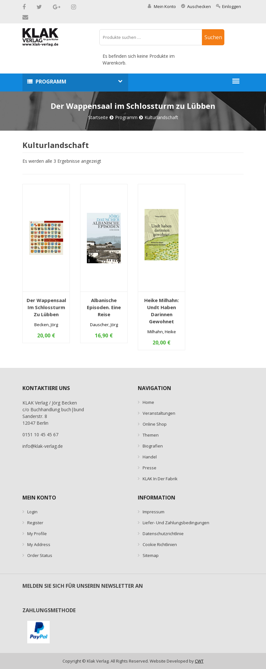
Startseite (98, 117)
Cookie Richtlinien (160, 544)
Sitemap (151, 555)
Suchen (213, 37)
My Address (38, 544)
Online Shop (155, 424)
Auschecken (196, 6)
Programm (51, 81)
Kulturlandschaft (161, 117)
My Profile (37, 533)
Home (148, 402)
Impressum (153, 512)
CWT (199, 661)
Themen (151, 435)
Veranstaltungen (159, 413)
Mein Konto (162, 6)
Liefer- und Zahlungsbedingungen (176, 523)
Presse (149, 468)
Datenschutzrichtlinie (163, 533)
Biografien (153, 446)
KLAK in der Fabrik (160, 479)
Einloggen (228, 6)
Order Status (39, 555)
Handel (150, 457)
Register (35, 523)
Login (32, 512)
